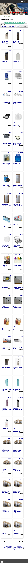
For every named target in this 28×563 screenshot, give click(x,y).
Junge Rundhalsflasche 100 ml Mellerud (18, 287)
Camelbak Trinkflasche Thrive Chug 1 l (17, 389)
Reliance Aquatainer (6, 82)
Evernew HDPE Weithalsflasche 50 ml (17, 205)
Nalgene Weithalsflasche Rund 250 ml (5, 511)
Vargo (10, 356)
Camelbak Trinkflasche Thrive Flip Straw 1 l (17, 409)
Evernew (21, 50)
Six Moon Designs (19, 254)
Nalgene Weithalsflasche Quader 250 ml (17, 450)
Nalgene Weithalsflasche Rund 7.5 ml (17, 532)
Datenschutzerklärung (8, 547)
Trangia (9, 112)
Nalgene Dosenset (6, 102)
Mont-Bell (20, 152)
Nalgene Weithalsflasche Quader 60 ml (17, 471)
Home (1, 16)
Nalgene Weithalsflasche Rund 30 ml (17, 511)
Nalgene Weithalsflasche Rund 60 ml (5, 532)
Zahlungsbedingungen (19, 547)
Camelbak (9, 377)
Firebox (9, 30)
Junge (21, 275)
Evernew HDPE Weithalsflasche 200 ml (6, 205)
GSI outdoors (8, 173)
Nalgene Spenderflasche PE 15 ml (6, 328)
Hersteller (4, 26)
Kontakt (18, 549)
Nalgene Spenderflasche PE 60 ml (17, 328)
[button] (14, 23)
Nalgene (9, 91)
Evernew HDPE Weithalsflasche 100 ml (17, 185)
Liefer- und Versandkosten (16, 546)
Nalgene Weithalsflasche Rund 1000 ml (5, 491)
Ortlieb (9, 132)
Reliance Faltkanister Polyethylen (16, 124)
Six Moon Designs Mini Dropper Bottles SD (18, 267)
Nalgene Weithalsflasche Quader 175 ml (5, 450)
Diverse (9, 254)
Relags (9, 152)
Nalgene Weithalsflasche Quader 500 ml (5, 471)
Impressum (8, 546)
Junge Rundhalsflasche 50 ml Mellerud (17, 307)
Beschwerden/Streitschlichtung (17, 548)
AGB (14, 547)
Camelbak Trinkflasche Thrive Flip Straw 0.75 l (6, 409)
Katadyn (9, 234)
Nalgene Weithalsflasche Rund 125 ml (17, 491)
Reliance (9, 71)
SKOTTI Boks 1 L (17, 82)
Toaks (21, 132)
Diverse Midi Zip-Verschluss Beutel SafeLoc (6, 267)
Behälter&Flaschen (8, 16)
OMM (10, 417)
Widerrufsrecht (7, 548)
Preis (17, 26)
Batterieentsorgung (12, 549)
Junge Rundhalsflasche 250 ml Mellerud (6, 307)
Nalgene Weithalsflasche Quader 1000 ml (17, 430)
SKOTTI (21, 71)
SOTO (21, 30)
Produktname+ (11, 26)
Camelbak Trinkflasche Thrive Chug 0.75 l (6, 389)
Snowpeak (20, 356)
